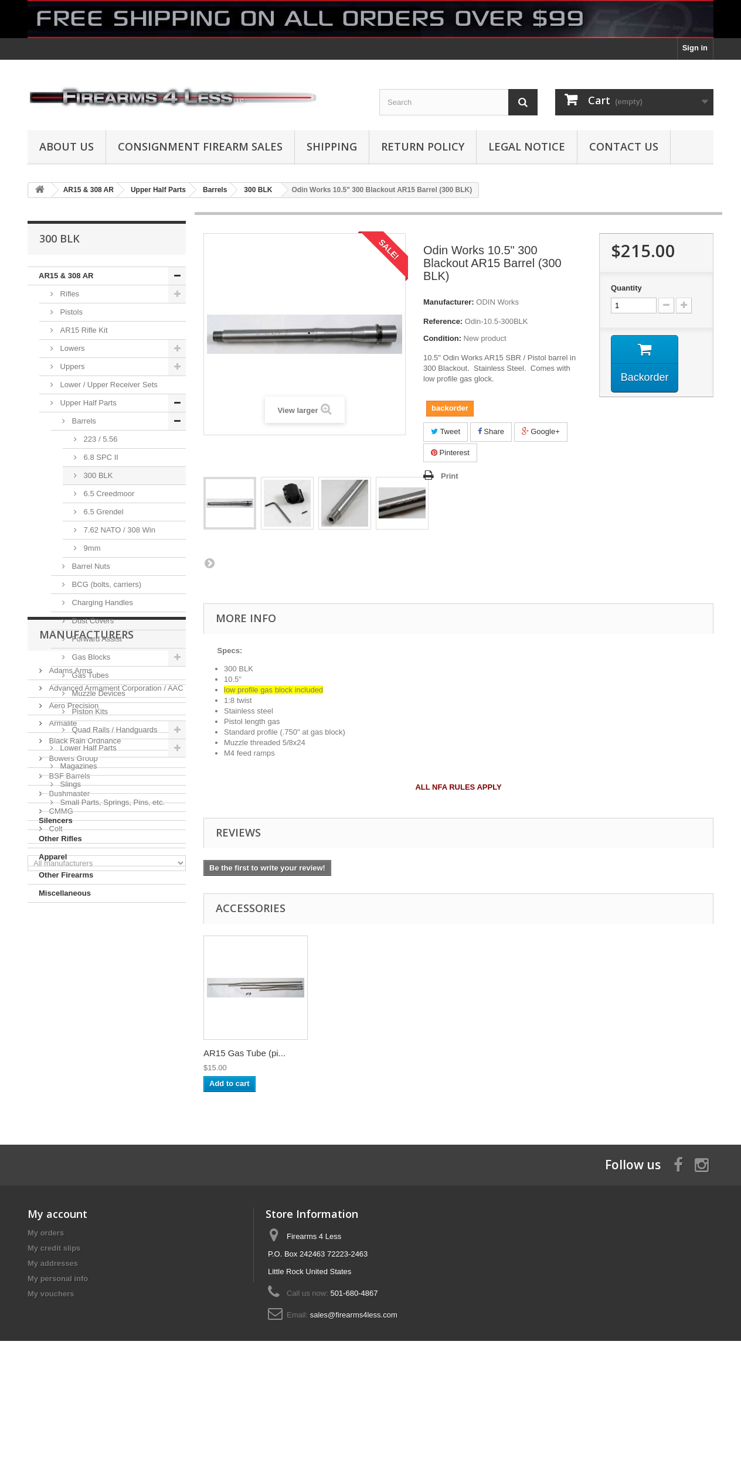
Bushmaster (68, 1092)
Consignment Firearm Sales (200, 146)
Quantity (626, 288)
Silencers (56, 820)
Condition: (442, 338)
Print (449, 476)
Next (209, 563)
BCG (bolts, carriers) (105, 584)
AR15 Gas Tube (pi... (477, 1053)
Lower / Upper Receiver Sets (108, 384)
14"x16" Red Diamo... (361, 1053)
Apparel (53, 856)
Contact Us (623, 146)
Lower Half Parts (87, 747)
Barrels (83, 421)
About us (66, 146)
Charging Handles (101, 602)
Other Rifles (60, 838)
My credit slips (54, 1334)
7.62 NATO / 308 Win (118, 529)
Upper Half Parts (87, 402)
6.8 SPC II (99, 457)
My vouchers (51, 1379)
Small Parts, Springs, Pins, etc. (111, 802)
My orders (46, 1319)
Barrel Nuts (90, 566)
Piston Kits (89, 711)
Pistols (70, 312)
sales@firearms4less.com (353, 1401)
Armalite (62, 1022)
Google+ (541, 431)
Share (491, 431)
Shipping (332, 146)
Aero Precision (72, 1004)
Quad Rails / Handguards (114, 729)
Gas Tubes (89, 675)
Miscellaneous (65, 893)
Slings (69, 784)
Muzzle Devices (97, 693)
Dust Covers (92, 620)
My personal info (58, 1364)
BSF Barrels (68, 1074)
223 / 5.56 (99, 439)
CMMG (60, 1109)
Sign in (695, 47)
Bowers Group (72, 1057)
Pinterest (450, 452)
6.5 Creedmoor (107, 493)
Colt (55, 1127)
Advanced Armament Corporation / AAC (115, 986)
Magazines (77, 766)
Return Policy (422, 146)
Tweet (445, 431)
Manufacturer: (448, 302)
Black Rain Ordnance (84, 1039)
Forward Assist (96, 638)
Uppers (71, 366)
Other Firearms (66, 875)
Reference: (443, 321)
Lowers (71, 348)
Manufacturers (86, 938)
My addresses (53, 1349)
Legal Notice (526, 146)
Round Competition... (244, 1053)
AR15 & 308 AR (66, 275)
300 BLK (97, 475)
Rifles (68, 293)
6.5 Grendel (102, 511)
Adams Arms (69, 969)
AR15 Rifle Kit (83, 330)
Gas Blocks (90, 657)
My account (57, 1300)
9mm (91, 548)
